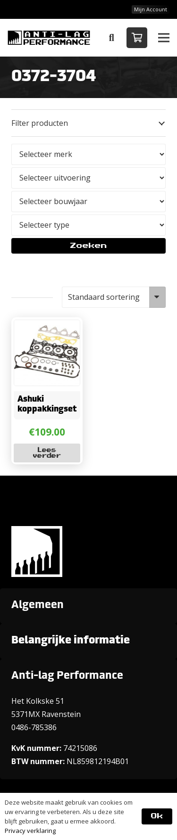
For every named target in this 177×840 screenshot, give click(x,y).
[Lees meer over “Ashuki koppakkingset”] (47, 453)
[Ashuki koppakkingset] (47, 326)
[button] (111, 38)
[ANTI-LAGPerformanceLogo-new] (49, 38)
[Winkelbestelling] (114, 297)
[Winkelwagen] (136, 37)
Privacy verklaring (30, 830)
